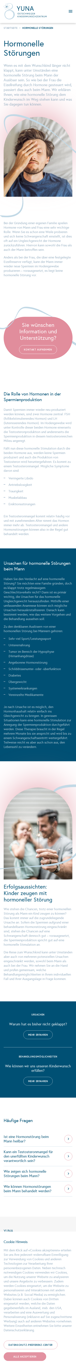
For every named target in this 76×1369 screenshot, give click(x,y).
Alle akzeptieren (24, 1356)
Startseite (10, 28)
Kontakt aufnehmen (38, 349)
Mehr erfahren (38, 1034)
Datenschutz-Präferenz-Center (31, 1344)
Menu (68, 11)
